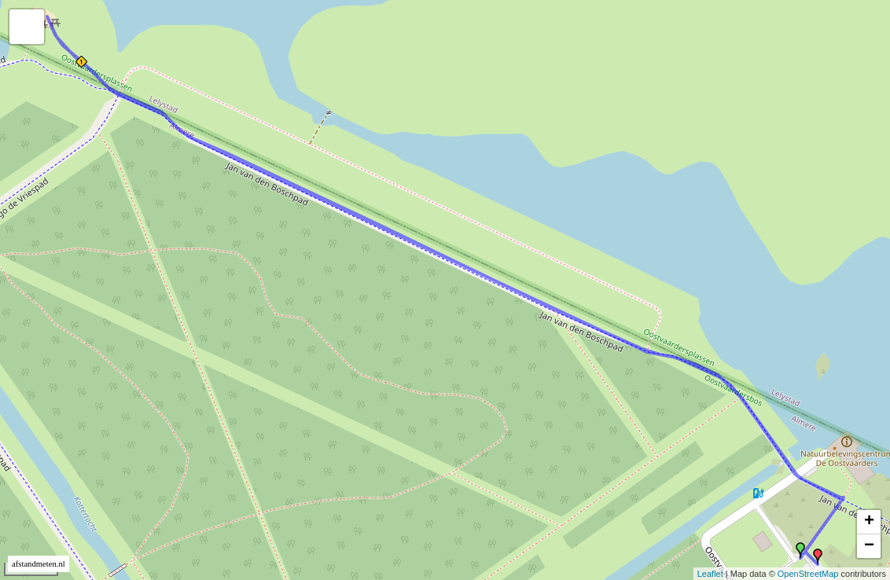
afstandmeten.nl (38, 564)
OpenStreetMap (808, 573)
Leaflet (710, 573)
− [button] (869, 546)
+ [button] (869, 522)
